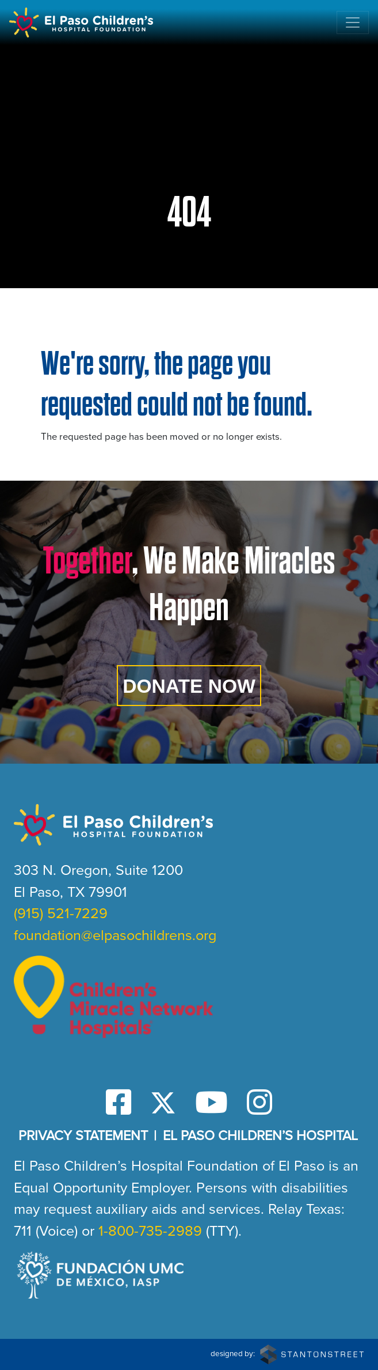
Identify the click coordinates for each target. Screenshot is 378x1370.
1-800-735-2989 (150, 1230)
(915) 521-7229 (61, 913)
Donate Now (189, 686)
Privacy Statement (83, 1135)
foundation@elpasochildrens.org (115, 935)
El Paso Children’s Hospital (260, 1135)
